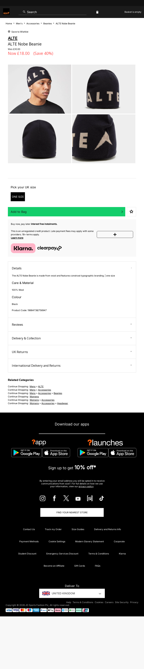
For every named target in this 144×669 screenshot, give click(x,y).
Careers (109, 602)
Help (68, 602)
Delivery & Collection (72, 338)
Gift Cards (79, 565)
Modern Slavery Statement (89, 541)
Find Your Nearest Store (72, 512)
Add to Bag (19, 212)
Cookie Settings (57, 541)
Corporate (119, 541)
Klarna (122, 553)
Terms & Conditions (98, 553)
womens (34, 396)
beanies (58, 393)
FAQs (97, 565)
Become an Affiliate (54, 565)
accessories (44, 389)
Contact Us (29, 529)
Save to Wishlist (19, 31)
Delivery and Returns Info (107, 529)
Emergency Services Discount (62, 553)
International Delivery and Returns (72, 366)
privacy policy (86, 486)
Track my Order (53, 529)
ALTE (41, 386)
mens (32, 386)
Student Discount (27, 553)
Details (72, 268)
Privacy (134, 602)
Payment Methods (29, 541)
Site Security (122, 602)
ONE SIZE (18, 196)
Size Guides (78, 529)
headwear (62, 403)
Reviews (72, 325)
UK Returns (72, 352)
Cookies (99, 602)
